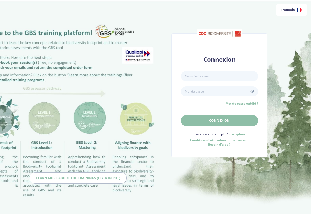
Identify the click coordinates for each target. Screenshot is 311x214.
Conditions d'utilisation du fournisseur (219, 140)
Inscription (236, 134)
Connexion (219, 120)
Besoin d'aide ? (219, 144)
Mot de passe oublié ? (242, 103)
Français (291, 9)
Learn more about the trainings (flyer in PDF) (78, 178)
